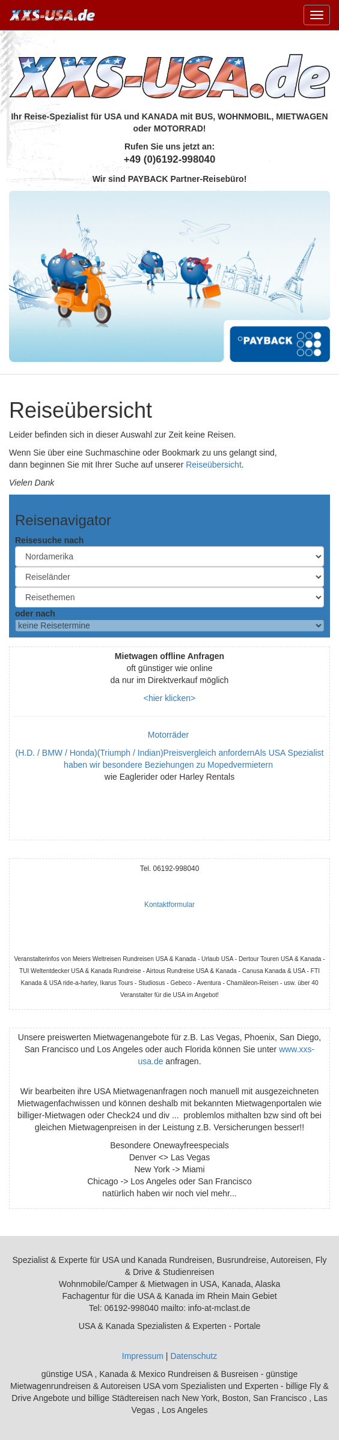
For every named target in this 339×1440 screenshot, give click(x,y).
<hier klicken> (169, 698)
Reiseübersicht (214, 464)
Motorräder (169, 735)
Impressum (142, 1356)
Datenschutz (193, 1356)
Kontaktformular (169, 904)
